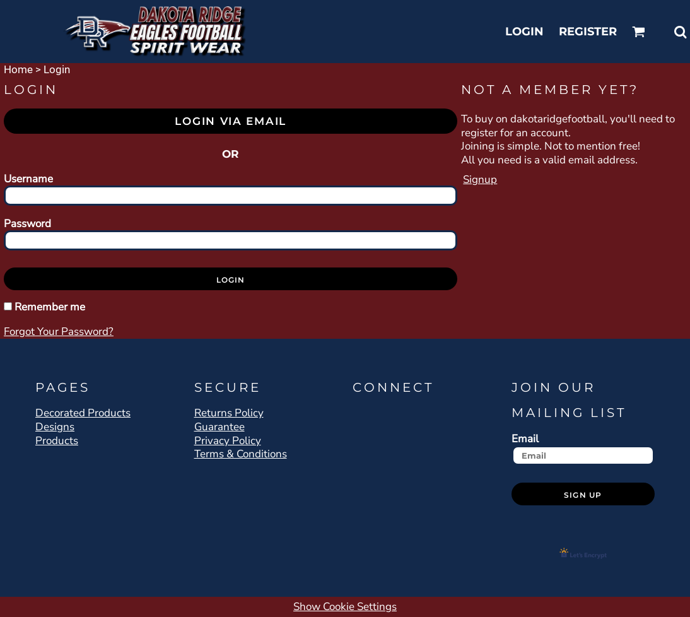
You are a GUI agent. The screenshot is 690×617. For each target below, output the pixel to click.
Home (18, 69)
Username (28, 178)
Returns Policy (229, 413)
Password (27, 223)
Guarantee (219, 427)
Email (525, 438)
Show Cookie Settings (345, 606)
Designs (54, 427)
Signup (480, 179)
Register (588, 31)
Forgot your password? (59, 331)
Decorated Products (83, 413)
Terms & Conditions (240, 454)
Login (524, 31)
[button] (638, 31)
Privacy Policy (227, 440)
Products (56, 440)
